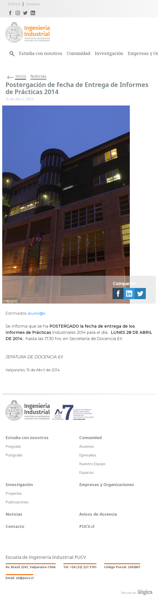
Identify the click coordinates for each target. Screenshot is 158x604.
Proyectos (14, 493)
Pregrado (13, 446)
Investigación (109, 53)
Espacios (86, 472)
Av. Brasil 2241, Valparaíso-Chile (31, 567)
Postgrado (14, 455)
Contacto (33, 4)
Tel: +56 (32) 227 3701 (80, 567)
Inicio (21, 76)
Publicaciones (17, 502)
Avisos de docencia (98, 514)
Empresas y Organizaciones (106, 484)
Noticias (38, 76)
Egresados (87, 455)
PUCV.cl (14, 4)
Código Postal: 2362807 (122, 567)
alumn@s (36, 313)
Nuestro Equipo (92, 464)
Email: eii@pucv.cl (20, 578)
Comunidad (78, 53)
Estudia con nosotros (40, 53)
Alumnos (86, 446)
